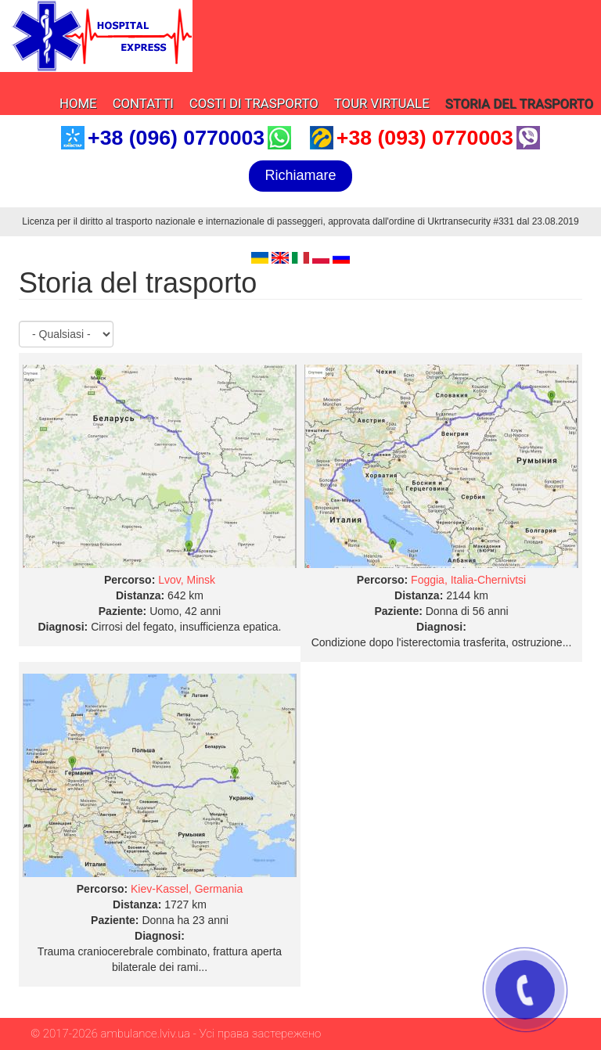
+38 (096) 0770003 (176, 137)
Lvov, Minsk (186, 580)
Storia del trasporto (519, 103)
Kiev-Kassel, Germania (187, 889)
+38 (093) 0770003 (424, 137)
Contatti (143, 103)
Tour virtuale (382, 103)
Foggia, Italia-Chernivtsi (468, 580)
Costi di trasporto (253, 103)
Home (78, 103)
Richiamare (300, 175)
